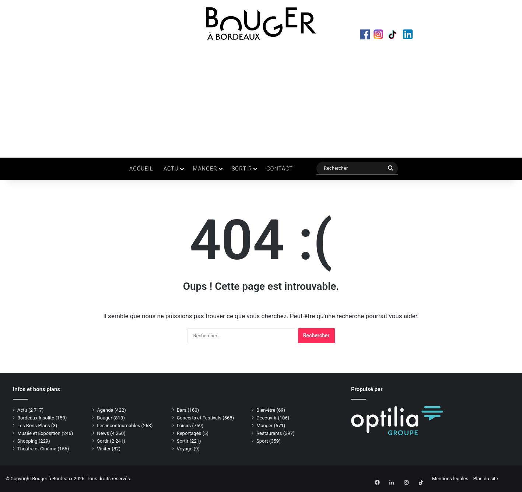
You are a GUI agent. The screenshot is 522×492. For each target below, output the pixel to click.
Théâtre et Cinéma (36, 448)
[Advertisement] (261, 98)
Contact (279, 168)
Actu (171, 168)
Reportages (189, 433)
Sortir (242, 168)
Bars (181, 410)
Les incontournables (118, 425)
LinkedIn (412, 35)
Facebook (366, 35)
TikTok (397, 35)
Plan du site (485, 478)
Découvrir (266, 418)
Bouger (104, 418)
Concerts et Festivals (199, 418)
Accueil (141, 168)
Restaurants (269, 433)
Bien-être (265, 410)
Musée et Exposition (38, 433)
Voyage (185, 448)
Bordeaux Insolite (35, 418)
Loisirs (184, 425)
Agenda (105, 410)
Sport (262, 441)
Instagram (381, 35)
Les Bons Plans (33, 425)
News (103, 433)
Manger (205, 168)
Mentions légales (450, 478)
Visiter (104, 448)
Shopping (27, 441)
